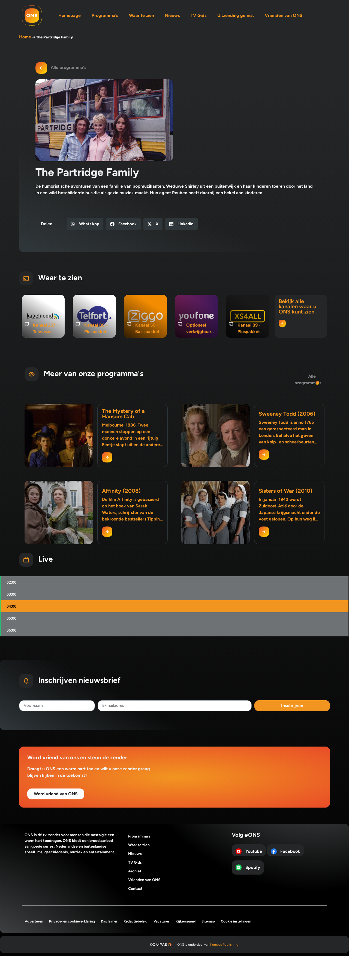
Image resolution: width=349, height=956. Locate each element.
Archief (135, 871)
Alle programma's (68, 67)
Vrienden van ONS (283, 15)
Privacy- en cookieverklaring (72, 921)
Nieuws (172, 15)
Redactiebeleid (136, 921)
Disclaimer (109, 921)
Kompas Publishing (224, 944)
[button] (85, 224)
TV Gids (198, 15)
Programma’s (105, 15)
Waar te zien (141, 15)
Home (25, 36)
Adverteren (34, 921)
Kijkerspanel (185, 921)
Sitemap (208, 921)
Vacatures (162, 921)
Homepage (69, 15)
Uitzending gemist (235, 15)
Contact (135, 888)
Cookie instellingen (236, 921)
